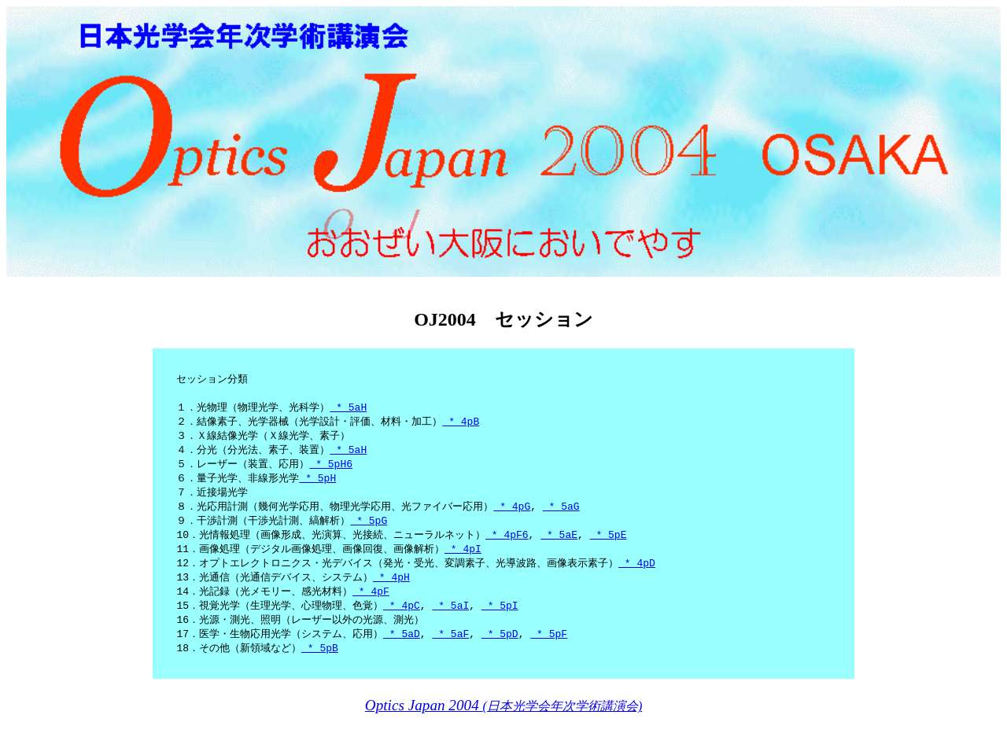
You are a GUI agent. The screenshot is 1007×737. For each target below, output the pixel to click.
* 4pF (370, 603)
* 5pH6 (330, 469)
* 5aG (561, 514)
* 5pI (499, 618)
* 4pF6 (507, 543)
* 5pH (317, 484)
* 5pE (608, 543)
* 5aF (450, 648)
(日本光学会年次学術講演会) (503, 721)
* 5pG (368, 528)
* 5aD (401, 648)
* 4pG (511, 514)
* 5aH (348, 409)
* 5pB (319, 663)
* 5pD (499, 648)
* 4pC (401, 618)
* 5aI (450, 618)
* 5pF (548, 648)
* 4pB (460, 424)
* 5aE (558, 543)
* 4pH (391, 588)
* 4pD (636, 573)
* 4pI (462, 558)
